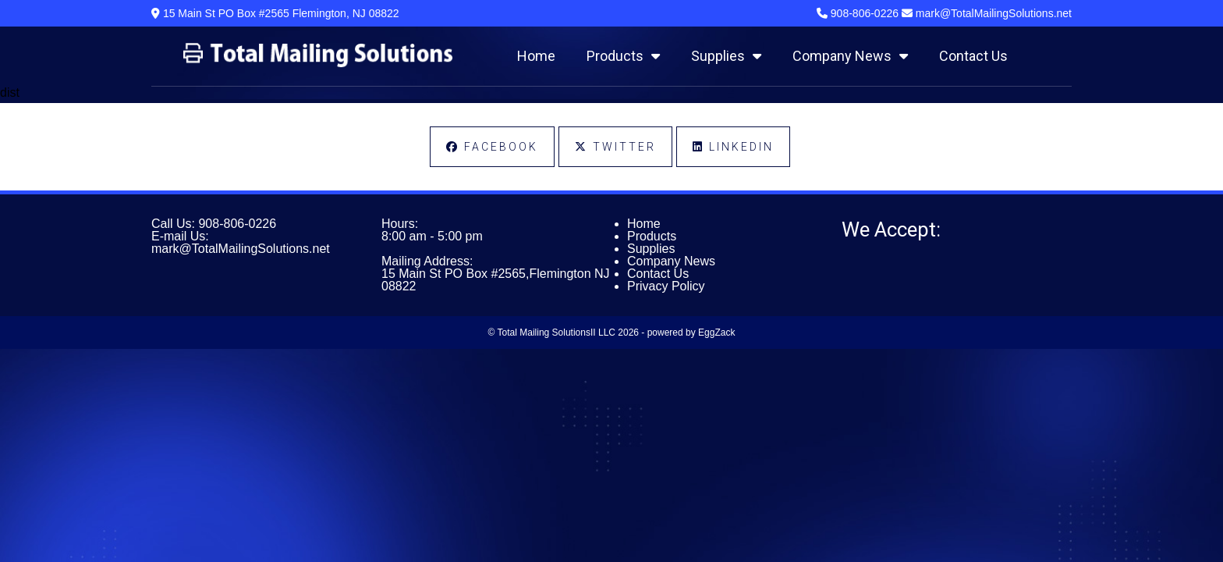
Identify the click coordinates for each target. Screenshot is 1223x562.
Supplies (726, 56)
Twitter (615, 146)
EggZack (716, 332)
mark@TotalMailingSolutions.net (240, 248)
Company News (850, 56)
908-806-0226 (237, 223)
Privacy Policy (666, 286)
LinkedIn (733, 146)
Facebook (492, 146)
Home (536, 56)
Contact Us (973, 56)
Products (623, 56)
